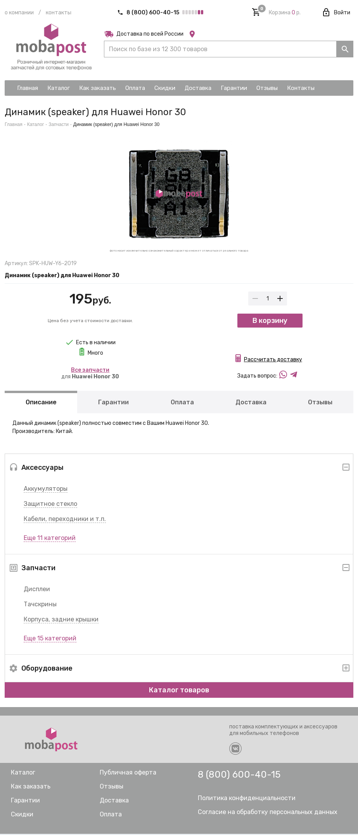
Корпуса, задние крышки (61, 620)
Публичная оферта (128, 773)
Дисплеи (37, 590)
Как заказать (30, 787)
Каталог (35, 124)
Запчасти (58, 124)
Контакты (58, 12)
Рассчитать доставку (273, 360)
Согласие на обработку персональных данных (267, 813)
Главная (13, 124)
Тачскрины (40, 605)
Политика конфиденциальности (247, 799)
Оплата (182, 403)
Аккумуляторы (45, 489)
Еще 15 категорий (50, 639)
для (90, 373)
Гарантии (113, 403)
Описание (41, 403)
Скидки (22, 815)
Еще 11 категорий (50, 539)
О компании (19, 12)
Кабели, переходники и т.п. (65, 520)
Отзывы (320, 403)
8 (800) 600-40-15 (148, 12)
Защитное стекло (50, 505)
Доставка (250, 403)
